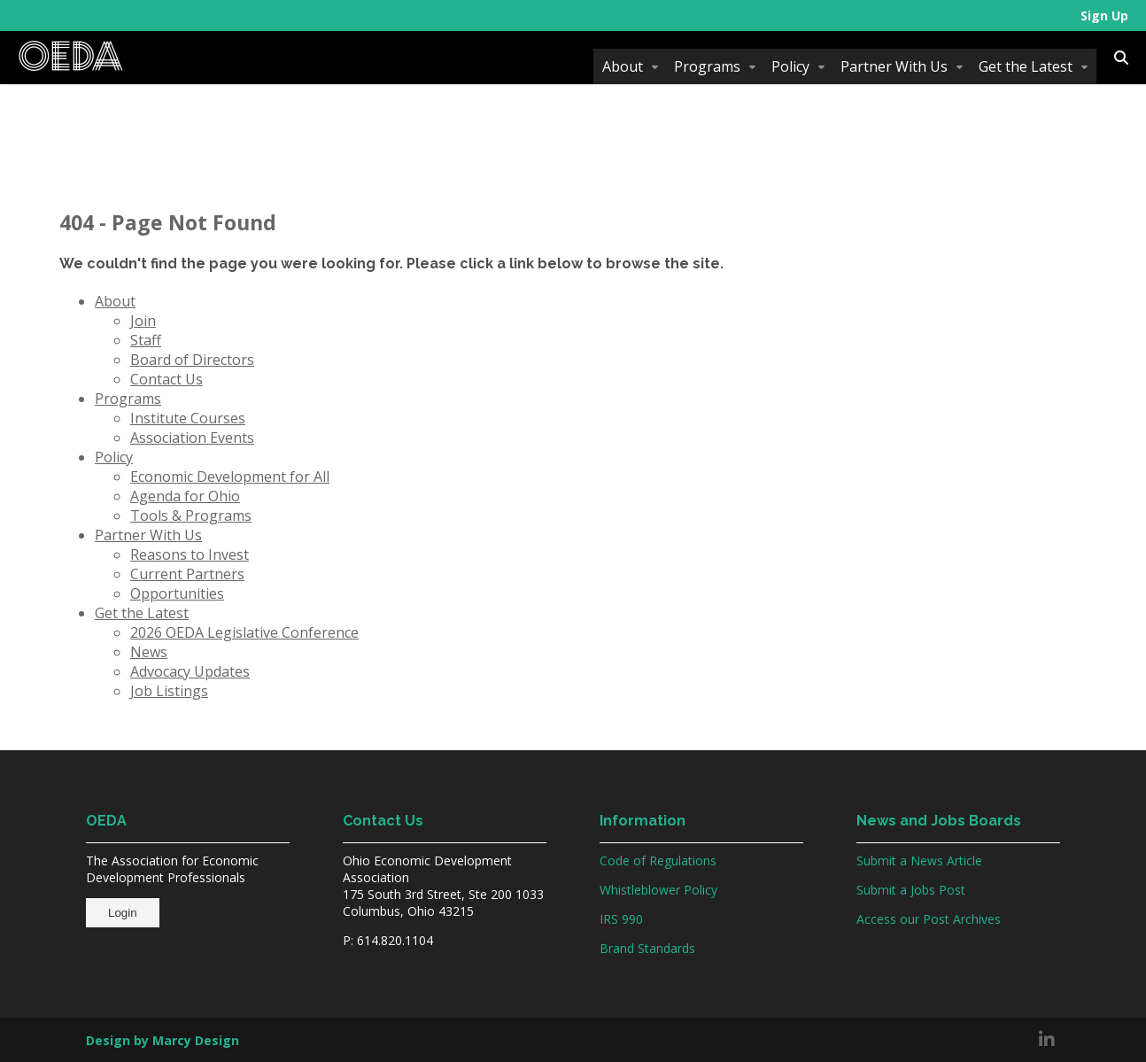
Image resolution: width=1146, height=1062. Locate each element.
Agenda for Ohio (185, 496)
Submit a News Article (919, 860)
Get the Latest (1025, 66)
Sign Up (1104, 15)
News (148, 652)
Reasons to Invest (189, 554)
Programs (707, 66)
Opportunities (177, 593)
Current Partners (187, 574)
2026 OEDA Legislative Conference (244, 632)
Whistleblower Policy (658, 889)
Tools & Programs (191, 515)
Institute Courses (187, 418)
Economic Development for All (229, 476)
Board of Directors (192, 359)
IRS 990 (621, 919)
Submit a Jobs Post (910, 889)
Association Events (192, 437)
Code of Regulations (658, 860)
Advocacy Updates (190, 671)
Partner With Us (894, 66)
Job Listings (169, 691)
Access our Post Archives (928, 919)
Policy (790, 66)
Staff (145, 340)
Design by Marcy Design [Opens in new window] (162, 1040)
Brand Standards (647, 948)
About (622, 66)
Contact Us (166, 379)
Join (143, 320)
